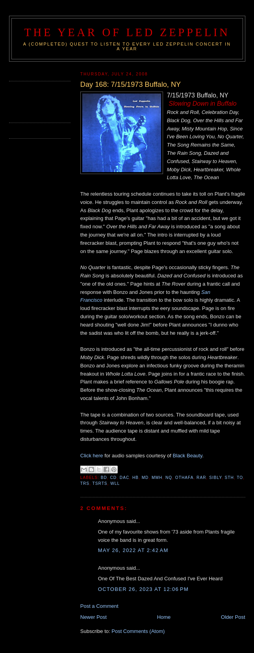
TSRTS (100, 483)
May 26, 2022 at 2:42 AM (133, 550)
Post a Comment (99, 606)
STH (229, 477)
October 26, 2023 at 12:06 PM (143, 589)
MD (145, 477)
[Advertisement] (55, 101)
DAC (124, 477)
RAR (201, 477)
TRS (84, 483)
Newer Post (93, 617)
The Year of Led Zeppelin (127, 32)
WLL (115, 483)
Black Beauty (187, 456)
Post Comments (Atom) (138, 631)
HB (135, 477)
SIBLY (215, 477)
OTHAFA (184, 477)
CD (113, 477)
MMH (157, 477)
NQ (168, 477)
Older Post (233, 617)
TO (240, 477)
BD (104, 477)
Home (164, 617)
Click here (91, 456)
